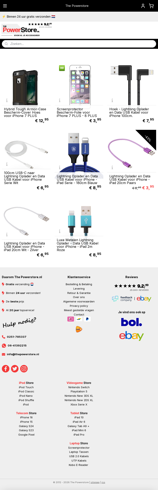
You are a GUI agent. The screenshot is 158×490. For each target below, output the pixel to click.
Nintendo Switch (79, 387)
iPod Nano (26, 395)
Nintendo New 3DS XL (79, 395)
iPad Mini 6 (79, 430)
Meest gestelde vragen (79, 310)
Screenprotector (79, 447)
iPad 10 (79, 417)
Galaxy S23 (26, 430)
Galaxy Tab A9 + (78, 426)
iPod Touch (26, 387)
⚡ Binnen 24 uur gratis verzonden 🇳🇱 (28, 16)
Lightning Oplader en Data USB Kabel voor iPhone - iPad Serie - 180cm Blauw (77, 179)
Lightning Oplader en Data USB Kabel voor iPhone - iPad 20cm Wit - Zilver (24, 247)
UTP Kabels (79, 460)
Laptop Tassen (79, 451)
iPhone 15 (26, 421)
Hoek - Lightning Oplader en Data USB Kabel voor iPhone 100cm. (129, 112)
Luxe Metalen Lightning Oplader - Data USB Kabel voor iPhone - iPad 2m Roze (77, 245)
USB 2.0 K (75, 456)
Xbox (74, 404)
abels (85, 456)
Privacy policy (79, 305)
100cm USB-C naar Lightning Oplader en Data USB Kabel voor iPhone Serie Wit (24, 177)
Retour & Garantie (79, 293)
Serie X (82, 404)
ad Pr (79, 434)
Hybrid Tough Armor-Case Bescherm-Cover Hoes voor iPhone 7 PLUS (25, 112)
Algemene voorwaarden (79, 301)
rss (103, 482)
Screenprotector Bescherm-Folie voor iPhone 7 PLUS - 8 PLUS (77, 112)
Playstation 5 (79, 391)
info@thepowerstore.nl (23, 354)
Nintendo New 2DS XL (79, 400)
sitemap (95, 482)
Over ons (79, 297)
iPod (26, 404)
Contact (79, 314)
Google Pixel (26, 434)
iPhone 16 (26, 417)
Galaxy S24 (26, 426)
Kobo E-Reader (78, 465)
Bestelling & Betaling (79, 284)
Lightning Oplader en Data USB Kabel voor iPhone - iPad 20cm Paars (129, 179)
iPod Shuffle (26, 400)
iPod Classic (26, 391)
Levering (79, 288)
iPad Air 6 (79, 421)
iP (75, 434)
